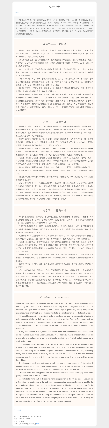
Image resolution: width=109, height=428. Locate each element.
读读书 (16, 12)
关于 (15, 410)
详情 (38, 424)
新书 (19, 410)
